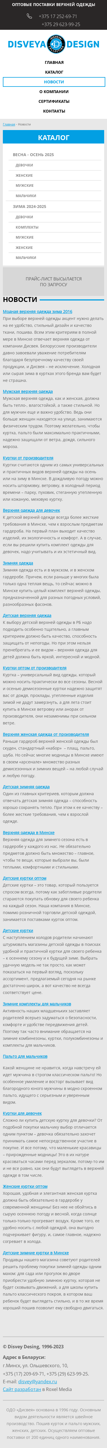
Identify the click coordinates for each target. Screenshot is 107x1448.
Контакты (54, 111)
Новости (54, 82)
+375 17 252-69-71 (58, 16)
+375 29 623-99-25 (61, 24)
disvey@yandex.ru (37, 1381)
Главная (54, 62)
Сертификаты (54, 101)
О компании (54, 91)
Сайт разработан (22, 1389)
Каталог (54, 72)
